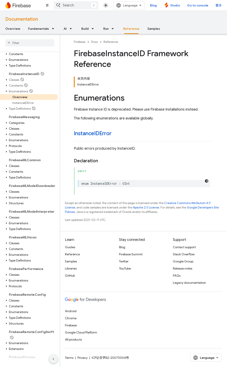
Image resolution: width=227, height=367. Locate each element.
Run (106, 29)
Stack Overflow (184, 254)
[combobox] (76, 5)
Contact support (184, 247)
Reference (111, 42)
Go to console (197, 5)
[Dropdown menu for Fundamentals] (54, 28)
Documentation (21, 19)
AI (65, 29)
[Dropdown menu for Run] (114, 28)
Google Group (183, 261)
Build (85, 29)
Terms (69, 357)
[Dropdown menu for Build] (94, 28)
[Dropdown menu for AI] (72, 28)
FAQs (176, 276)
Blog (153, 5)
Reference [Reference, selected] (131, 29)
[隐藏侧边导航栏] (53, 359)
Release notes (182, 268)
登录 (218, 5)
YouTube (125, 268)
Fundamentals (38, 29)
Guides (70, 247)
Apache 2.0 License (146, 207)
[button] (29, 54)
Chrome (70, 318)
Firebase (79, 42)
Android (70, 311)
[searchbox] (29, 42)
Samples (153, 29)
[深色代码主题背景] (206, 180)
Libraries (71, 268)
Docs (94, 42)
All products (73, 339)
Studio (175, 5)
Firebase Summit (131, 254)
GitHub (70, 276)
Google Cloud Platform (81, 332)
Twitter (124, 261)
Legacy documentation (189, 283)
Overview (12, 29)
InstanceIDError (92, 133)
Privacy (83, 357)
